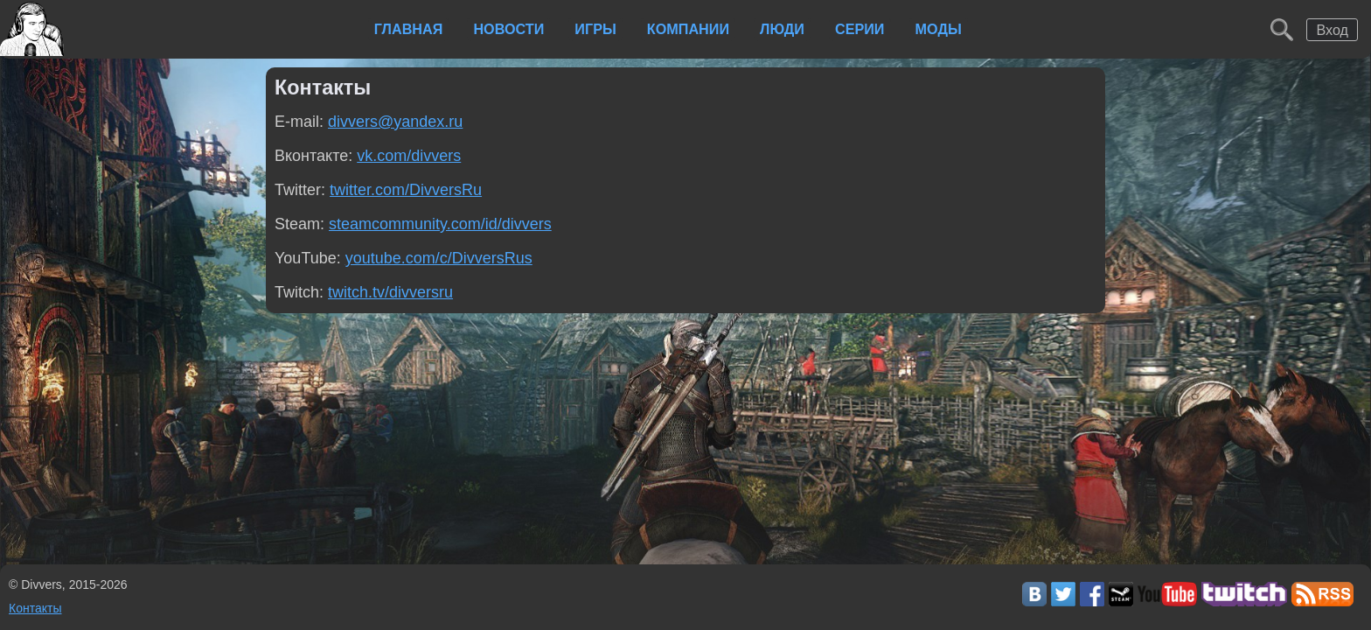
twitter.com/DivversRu (406, 190)
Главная (408, 29)
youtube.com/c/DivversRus (438, 258)
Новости (508, 29)
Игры (595, 29)
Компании (688, 29)
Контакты (35, 608)
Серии (860, 29)
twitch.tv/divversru (390, 292)
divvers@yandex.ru (395, 121)
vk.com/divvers (409, 155)
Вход (1332, 30)
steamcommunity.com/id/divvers (440, 224)
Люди (782, 29)
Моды (938, 29)
